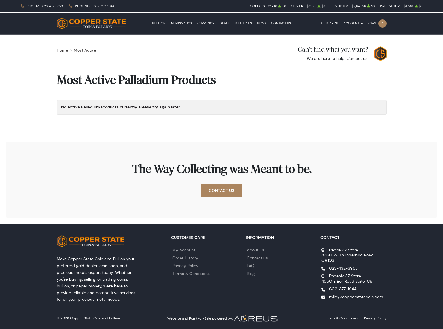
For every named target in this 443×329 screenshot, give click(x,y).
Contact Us (281, 23)
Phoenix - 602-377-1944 (94, 6)
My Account (183, 250)
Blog (261, 23)
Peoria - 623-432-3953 (45, 6)
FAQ (250, 265)
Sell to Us (243, 23)
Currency (205, 23)
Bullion (159, 23)
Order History (185, 258)
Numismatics (181, 23)
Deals (224, 23)
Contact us (357, 58)
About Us (255, 250)
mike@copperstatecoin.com (356, 297)
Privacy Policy (185, 265)
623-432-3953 (343, 268)
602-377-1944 (342, 289)
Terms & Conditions (191, 273)
